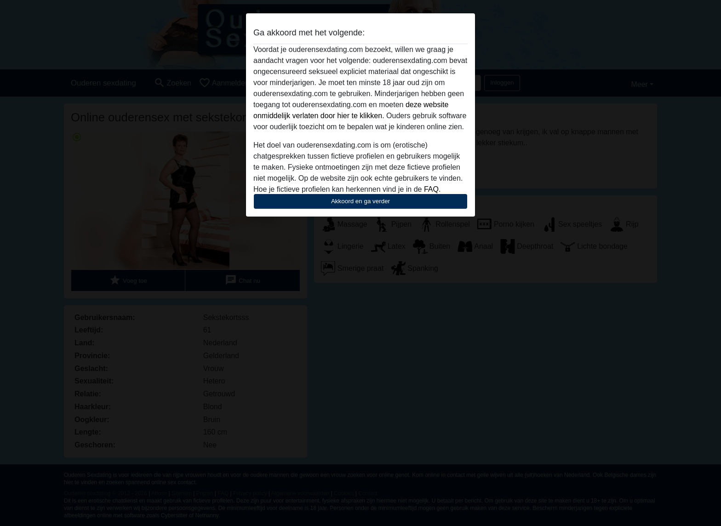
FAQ (431, 189)
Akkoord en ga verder (360, 201)
